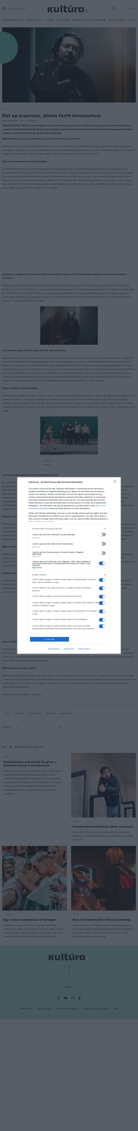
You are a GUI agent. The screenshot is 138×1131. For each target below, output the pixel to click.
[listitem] (69, 528)
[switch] (102, 534)
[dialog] (69, 565)
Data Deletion (53, 649)
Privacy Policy (84, 649)
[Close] (115, 482)
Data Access (69, 649)
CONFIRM (49, 639)
